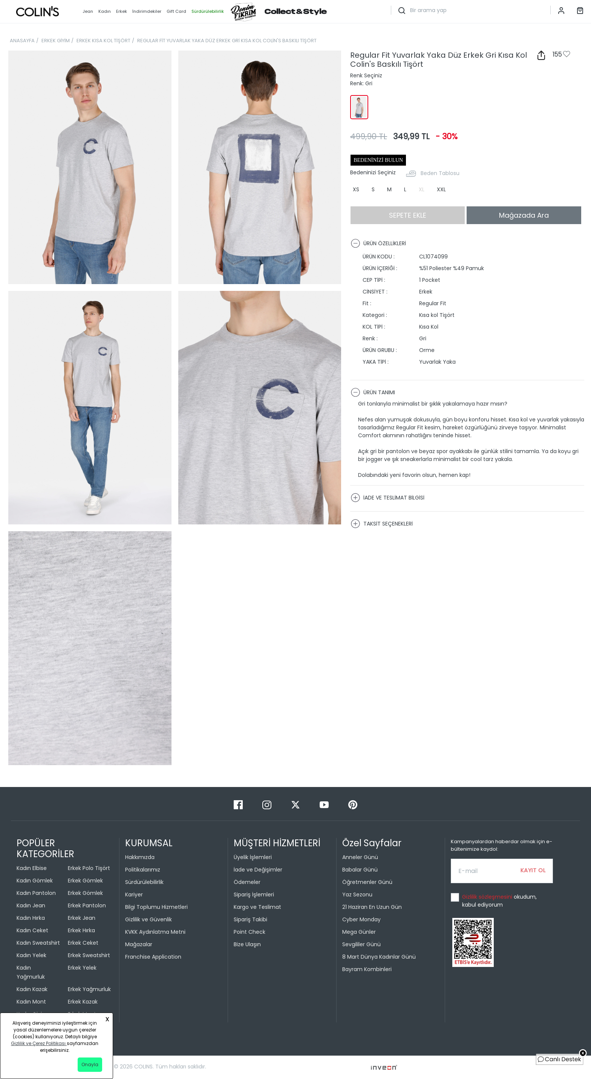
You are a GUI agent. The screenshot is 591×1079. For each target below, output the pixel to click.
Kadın (104, 11)
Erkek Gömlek (85, 880)
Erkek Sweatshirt (89, 955)
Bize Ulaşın (247, 944)
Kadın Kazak (32, 989)
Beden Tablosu (440, 173)
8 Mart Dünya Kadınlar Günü (379, 957)
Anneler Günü (360, 857)
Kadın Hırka (31, 918)
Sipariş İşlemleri (254, 894)
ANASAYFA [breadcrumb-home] (22, 40)
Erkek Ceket (83, 943)
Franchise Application (153, 957)
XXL (441, 189)
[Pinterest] (352, 804)
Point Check (249, 932)
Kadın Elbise (32, 868)
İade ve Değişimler (258, 869)
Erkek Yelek (82, 967)
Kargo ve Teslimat (257, 907)
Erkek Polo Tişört (89, 868)
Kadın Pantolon (36, 893)
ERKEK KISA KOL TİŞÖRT (103, 40)
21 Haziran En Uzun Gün (372, 907)
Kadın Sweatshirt (38, 943)
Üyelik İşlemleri (253, 857)
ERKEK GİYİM (55, 40)
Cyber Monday (361, 919)
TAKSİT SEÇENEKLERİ (382, 523)
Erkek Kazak (83, 1001)
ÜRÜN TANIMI (373, 392)
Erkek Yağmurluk (89, 989)
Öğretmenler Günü (367, 882)
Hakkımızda (140, 857)
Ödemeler (247, 882)
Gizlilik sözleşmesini (488, 897)
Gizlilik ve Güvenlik (148, 919)
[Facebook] (239, 804)
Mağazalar (138, 944)
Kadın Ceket (32, 930)
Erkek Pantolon (87, 905)
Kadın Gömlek (35, 880)
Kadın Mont (31, 1001)
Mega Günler (359, 932)
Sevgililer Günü (361, 944)
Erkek (121, 11)
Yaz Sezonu (357, 894)
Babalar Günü (360, 869)
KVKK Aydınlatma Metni (155, 932)
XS (356, 189)
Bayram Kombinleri (367, 969)
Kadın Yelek (31, 955)
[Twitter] (296, 804)
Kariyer (134, 894)
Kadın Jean (31, 905)
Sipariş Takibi (250, 919)
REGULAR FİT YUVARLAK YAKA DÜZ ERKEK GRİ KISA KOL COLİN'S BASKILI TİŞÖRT (227, 40)
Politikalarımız (142, 869)
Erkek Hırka (81, 930)
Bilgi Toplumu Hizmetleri (156, 907)
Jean (88, 11)
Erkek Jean (81, 918)
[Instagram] (267, 804)
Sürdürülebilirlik (144, 882)
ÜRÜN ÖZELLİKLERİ (378, 243)
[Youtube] (325, 804)
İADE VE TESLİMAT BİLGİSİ (387, 497)
